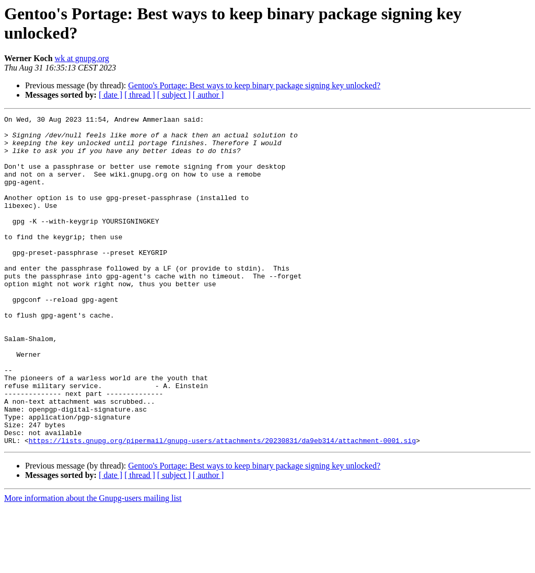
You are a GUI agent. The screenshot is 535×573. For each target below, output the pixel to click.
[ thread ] (139, 94)
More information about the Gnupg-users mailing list (93, 563)
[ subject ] (174, 94)
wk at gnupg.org (82, 58)
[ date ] (110, 94)
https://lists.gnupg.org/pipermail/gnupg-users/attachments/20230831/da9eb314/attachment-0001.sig (222, 506)
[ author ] (208, 94)
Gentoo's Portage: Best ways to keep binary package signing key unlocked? (254, 85)
